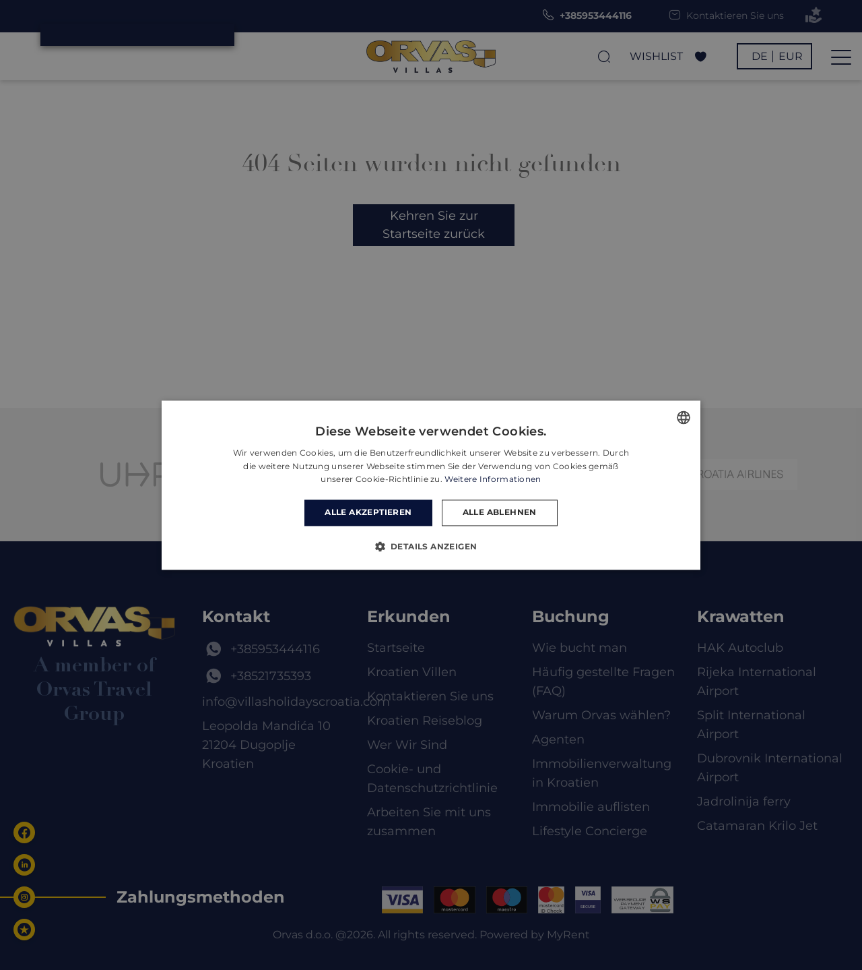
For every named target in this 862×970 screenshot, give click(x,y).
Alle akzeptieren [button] (368, 513)
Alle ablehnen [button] (500, 513)
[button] (431, 546)
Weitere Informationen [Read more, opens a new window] (492, 480)
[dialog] (431, 485)
